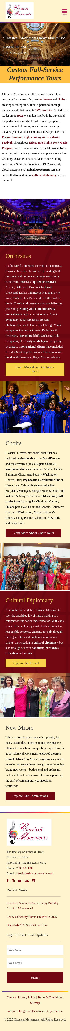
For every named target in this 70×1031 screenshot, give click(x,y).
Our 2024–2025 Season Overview (27, 925)
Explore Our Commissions (30, 796)
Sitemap (35, 1002)
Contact (11, 997)
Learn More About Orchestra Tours (34, 369)
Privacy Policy (27, 997)
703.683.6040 (24, 868)
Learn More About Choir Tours (33, 533)
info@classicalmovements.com (34, 873)
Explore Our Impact (25, 663)
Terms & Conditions (50, 997)
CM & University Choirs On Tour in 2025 (32, 916)
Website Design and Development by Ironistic (35, 1011)
